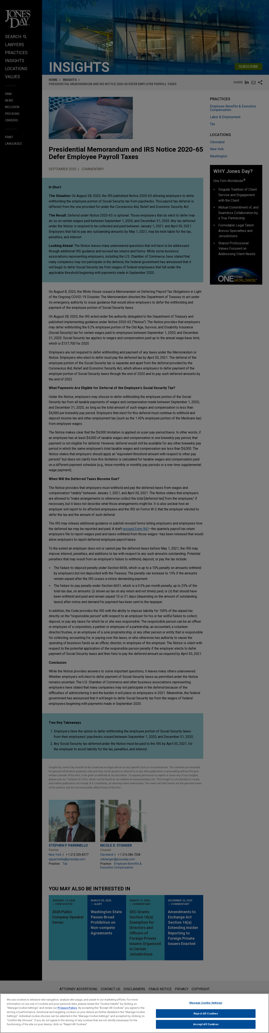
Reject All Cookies (206, 1017)
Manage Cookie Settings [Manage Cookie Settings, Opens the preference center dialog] (205, 1006)
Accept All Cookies (206, 1027)
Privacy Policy (67, 1011)
